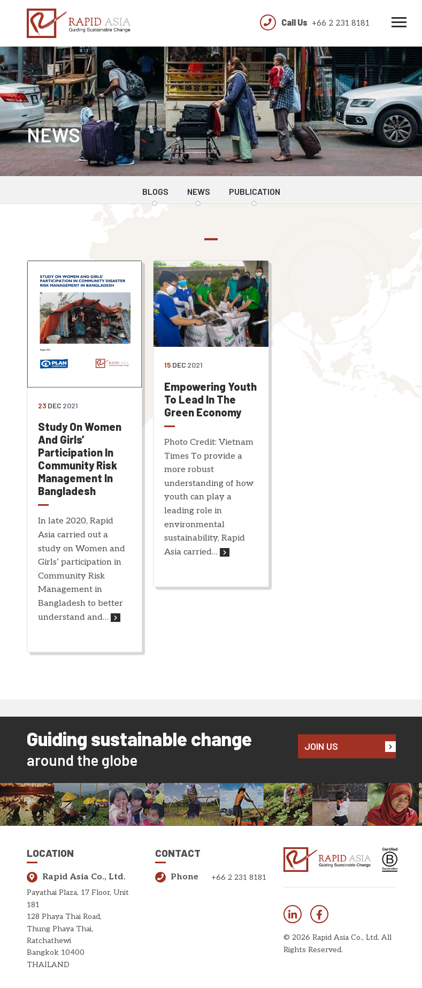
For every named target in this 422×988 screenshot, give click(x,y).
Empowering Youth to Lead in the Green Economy (210, 399)
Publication (254, 191)
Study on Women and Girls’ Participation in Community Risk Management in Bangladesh (79, 458)
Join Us (350, 746)
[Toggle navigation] (399, 23)
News (198, 191)
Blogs (155, 191)
